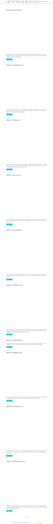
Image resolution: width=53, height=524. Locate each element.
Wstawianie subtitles (26, 1)
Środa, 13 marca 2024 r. (13, 175)
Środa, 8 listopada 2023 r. (14, 285)
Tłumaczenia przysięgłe (18, 1)
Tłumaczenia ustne (13, 1)
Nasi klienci (33, 1)
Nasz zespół (38, 1)
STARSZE (26, 516)
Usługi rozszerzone (22, 1)
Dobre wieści (36, 1)
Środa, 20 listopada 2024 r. (15, 65)
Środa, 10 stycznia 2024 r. (14, 230)
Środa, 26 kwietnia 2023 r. (14, 340)
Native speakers (30, 1)
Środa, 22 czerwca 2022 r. (14, 352)
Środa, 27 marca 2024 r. (13, 120)
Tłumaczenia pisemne (9, 1)
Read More (9, 59)
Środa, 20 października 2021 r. (16, 461)
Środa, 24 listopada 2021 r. (15, 406)
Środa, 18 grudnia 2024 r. (14, 10)
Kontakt (41, 1)
